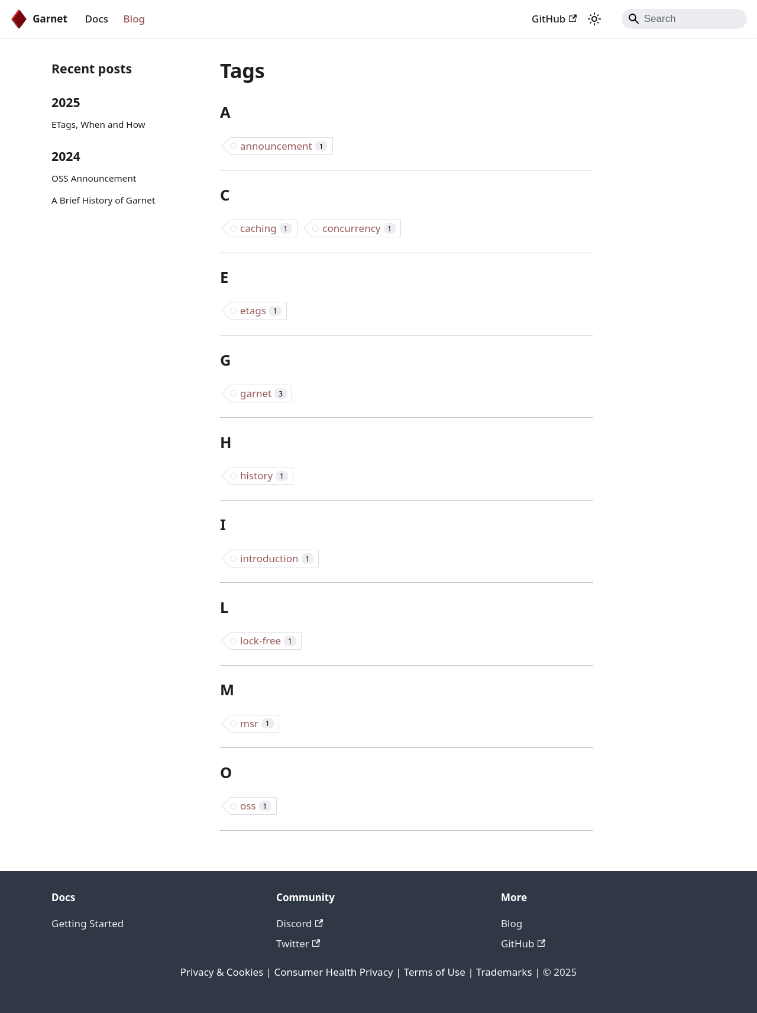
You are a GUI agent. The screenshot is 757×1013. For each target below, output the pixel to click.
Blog (134, 18)
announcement (283, 146)
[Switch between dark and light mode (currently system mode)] (594, 19)
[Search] (685, 19)
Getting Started (87, 923)
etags (260, 310)
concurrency (359, 228)
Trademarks (504, 972)
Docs (96, 18)
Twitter (298, 943)
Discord (299, 923)
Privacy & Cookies (222, 972)
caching (266, 228)
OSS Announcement (93, 178)
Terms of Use (434, 972)
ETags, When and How (98, 124)
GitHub (554, 18)
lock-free (268, 640)
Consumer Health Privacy (333, 972)
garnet (263, 393)
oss (255, 805)
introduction (276, 558)
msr (257, 723)
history (264, 475)
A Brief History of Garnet (103, 200)
